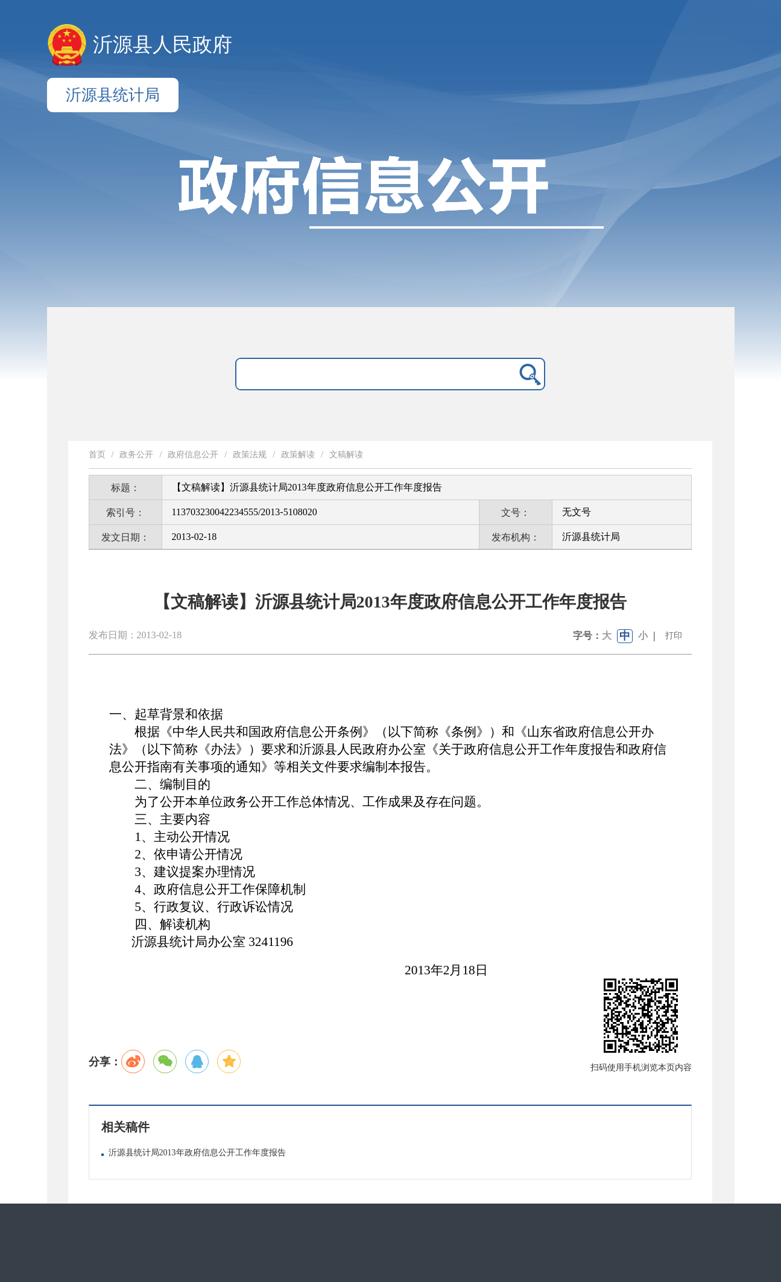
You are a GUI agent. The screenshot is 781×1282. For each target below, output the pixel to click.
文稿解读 (346, 454)
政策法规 (250, 454)
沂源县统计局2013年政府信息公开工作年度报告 (197, 1152)
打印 (673, 635)
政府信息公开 (193, 454)
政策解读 (298, 454)
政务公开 (136, 454)
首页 (97, 454)
